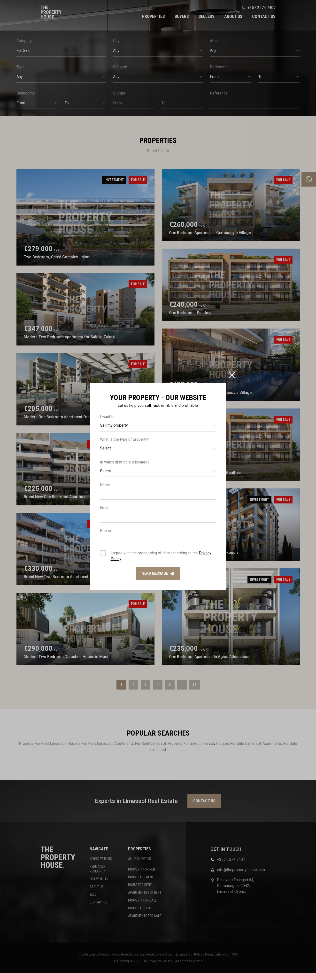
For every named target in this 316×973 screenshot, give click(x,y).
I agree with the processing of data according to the (161, 556)
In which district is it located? (124, 462)
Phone (105, 530)
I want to (107, 416)
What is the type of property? (124, 439)
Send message (158, 573)
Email (104, 507)
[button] (158, 426)
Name (105, 485)
